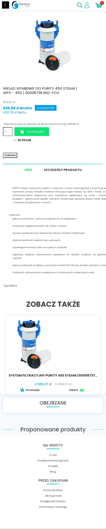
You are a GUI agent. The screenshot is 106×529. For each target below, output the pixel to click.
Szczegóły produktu (63, 169)
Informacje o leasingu (53, 507)
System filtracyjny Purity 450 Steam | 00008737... (53, 375)
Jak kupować (53, 496)
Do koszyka (29, 390)
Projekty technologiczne (53, 460)
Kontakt (53, 466)
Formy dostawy (53, 490)
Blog (53, 472)
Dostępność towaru (53, 501)
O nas (53, 455)
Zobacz (76, 390)
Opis (28, 170)
